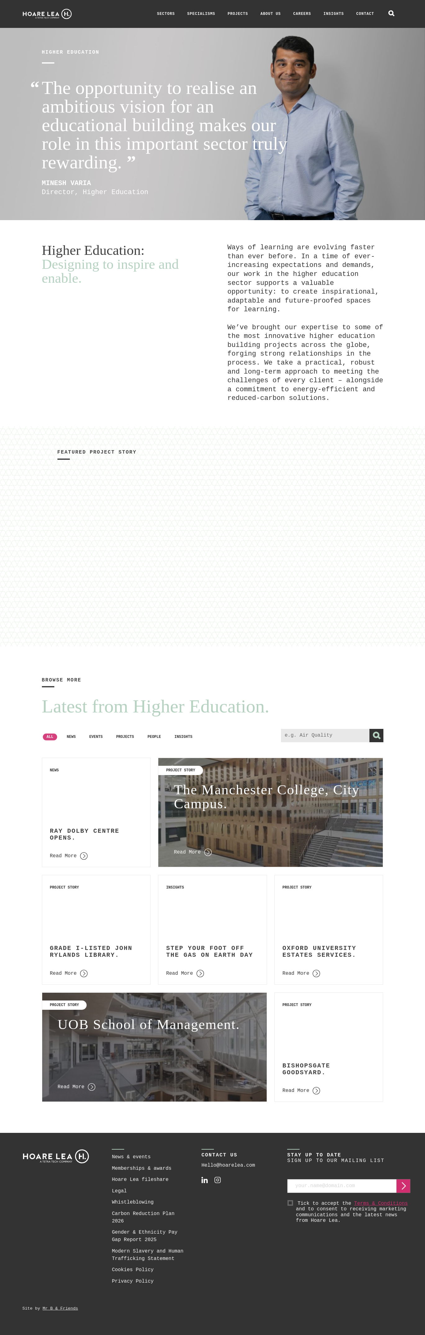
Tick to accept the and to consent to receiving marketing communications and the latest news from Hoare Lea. (353, 1212)
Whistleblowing (132, 1202)
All (50, 737)
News (71, 737)
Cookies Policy (132, 1270)
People (154, 737)
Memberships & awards (141, 1168)
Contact (365, 14)
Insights (333, 14)
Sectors (166, 14)
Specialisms (201, 14)
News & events (131, 1157)
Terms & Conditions (381, 1203)
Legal (119, 1191)
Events (95, 737)
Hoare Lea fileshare (140, 1179)
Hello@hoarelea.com (228, 1165)
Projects (238, 14)
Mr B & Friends (60, 1308)
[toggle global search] (391, 14)
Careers (302, 14)
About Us (270, 14)
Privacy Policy (132, 1281)
